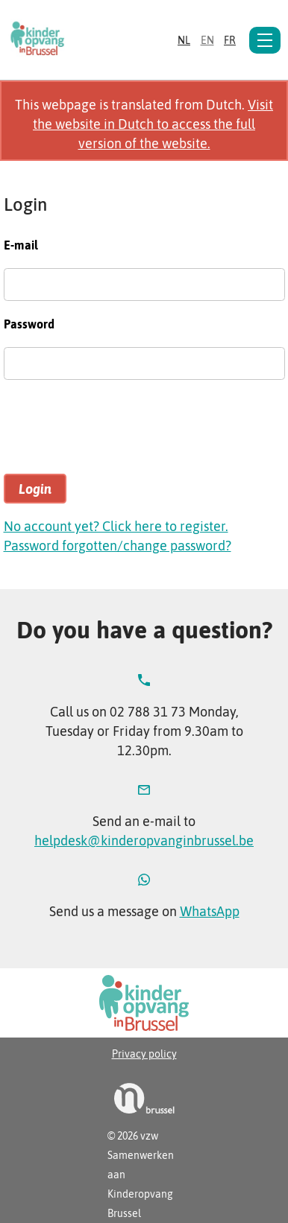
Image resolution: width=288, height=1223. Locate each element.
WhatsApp (210, 911)
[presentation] (117, 433)
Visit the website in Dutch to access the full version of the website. (153, 124)
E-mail (21, 245)
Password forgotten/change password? (117, 545)
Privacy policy (144, 1054)
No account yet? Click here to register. (116, 526)
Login (35, 489)
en (207, 40)
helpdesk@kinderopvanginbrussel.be (144, 840)
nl (184, 40)
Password (29, 324)
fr (230, 40)
